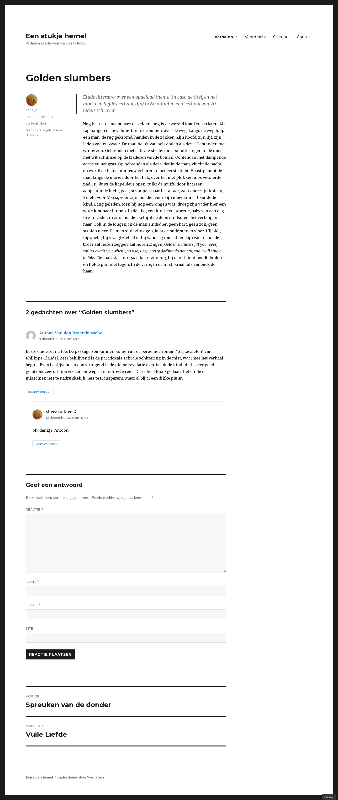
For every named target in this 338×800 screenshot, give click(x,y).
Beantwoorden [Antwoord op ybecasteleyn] (46, 444)
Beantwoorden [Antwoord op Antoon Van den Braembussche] (40, 391)
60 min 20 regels (38, 130)
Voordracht (255, 37)
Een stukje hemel (56, 36)
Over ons (281, 37)
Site (29, 628)
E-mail (33, 605)
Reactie (34, 509)
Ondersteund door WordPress (80, 777)
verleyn (31, 110)
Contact (304, 37)
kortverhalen (36, 123)
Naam (32, 582)
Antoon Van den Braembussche (70, 333)
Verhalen (224, 37)
